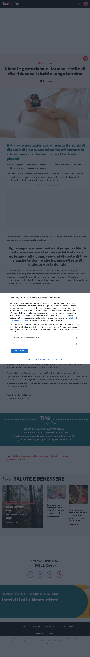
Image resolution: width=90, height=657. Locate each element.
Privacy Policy (58, 359)
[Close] (85, 297)
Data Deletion (32, 359)
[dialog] (45, 328)
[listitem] (45, 337)
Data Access (44, 359)
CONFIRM (22, 351)
